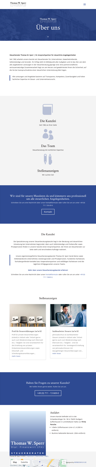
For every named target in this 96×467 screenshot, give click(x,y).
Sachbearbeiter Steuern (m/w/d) (65, 331)
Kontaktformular (52, 274)
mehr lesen (16, 356)
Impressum (30, 456)
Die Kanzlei (48, 121)
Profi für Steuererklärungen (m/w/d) (27, 331)
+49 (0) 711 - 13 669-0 (48, 393)
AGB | (47, 456)
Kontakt (48, 211)
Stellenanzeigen (48, 170)
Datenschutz (39, 456)
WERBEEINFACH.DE (80, 462)
